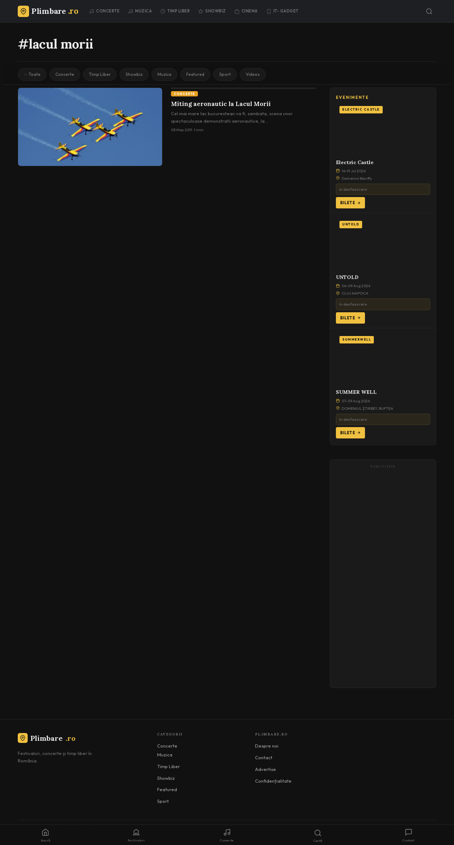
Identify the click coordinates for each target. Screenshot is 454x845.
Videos (253, 74)
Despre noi (266, 746)
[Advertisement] (383, 577)
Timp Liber (175, 11)
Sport (225, 74)
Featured (195, 74)
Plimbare (47, 738)
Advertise (265, 769)
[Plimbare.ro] (48, 11)
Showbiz (212, 11)
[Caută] (429, 11)
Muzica (140, 11)
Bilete (350, 202)
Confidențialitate (273, 781)
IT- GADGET (282, 11)
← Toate (32, 74)
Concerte (104, 11)
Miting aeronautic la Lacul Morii (221, 104)
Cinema (246, 11)
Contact (263, 757)
